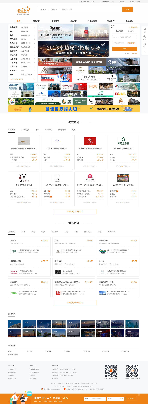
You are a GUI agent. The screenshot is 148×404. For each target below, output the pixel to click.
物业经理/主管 (25, 47)
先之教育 (29, 351)
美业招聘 (73, 21)
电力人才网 (105, 351)
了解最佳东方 (12, 369)
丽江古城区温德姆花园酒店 (27, 292)
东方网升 (53, 383)
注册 (92, 1)
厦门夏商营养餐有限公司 (123, 148)
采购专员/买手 (25, 66)
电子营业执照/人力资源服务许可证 (75, 389)
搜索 (127, 9)
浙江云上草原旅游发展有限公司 (118, 250)
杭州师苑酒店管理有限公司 (72, 250)
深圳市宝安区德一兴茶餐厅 (123, 185)
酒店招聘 (36, 21)
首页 (18, 21)
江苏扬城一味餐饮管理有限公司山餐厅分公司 (23, 148)
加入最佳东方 (12, 372)
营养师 (23, 39)
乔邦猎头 (48, 351)
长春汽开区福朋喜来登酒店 (116, 271)
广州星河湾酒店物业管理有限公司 (119, 292)
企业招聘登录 (85, 1)
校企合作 (110, 21)
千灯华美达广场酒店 (25, 271)
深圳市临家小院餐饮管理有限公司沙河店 (90, 185)
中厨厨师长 (25, 31)
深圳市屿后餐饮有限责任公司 (57, 185)
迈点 (9, 351)
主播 (22, 70)
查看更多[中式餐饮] (75, 212)
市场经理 (24, 55)
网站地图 (11, 375)
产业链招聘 (92, 21)
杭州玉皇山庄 (67, 271)
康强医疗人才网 (13, 354)
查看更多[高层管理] (75, 303)
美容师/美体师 (25, 35)
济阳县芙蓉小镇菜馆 (24, 185)
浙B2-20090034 (59, 386)
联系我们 (55, 378)
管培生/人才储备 (26, 74)
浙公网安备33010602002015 (50, 389)
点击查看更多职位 (22, 79)
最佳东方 (77, 383)
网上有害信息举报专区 (97, 389)
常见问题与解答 (34, 369)
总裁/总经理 (25, 51)
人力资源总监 (25, 59)
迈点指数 (67, 351)
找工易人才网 (125, 351)
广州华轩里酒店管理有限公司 (28, 250)
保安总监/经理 (25, 63)
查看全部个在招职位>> (24, 166)
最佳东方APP (12, 378)
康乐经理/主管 (25, 43)
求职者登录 (105, 1)
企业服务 (129, 21)
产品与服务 (33, 378)
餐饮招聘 (55, 21)
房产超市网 (86, 351)
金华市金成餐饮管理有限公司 (90, 148)
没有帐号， (131, 53)
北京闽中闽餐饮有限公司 (57, 148)
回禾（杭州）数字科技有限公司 (74, 292)
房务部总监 (25, 27)
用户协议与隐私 (34, 372)
